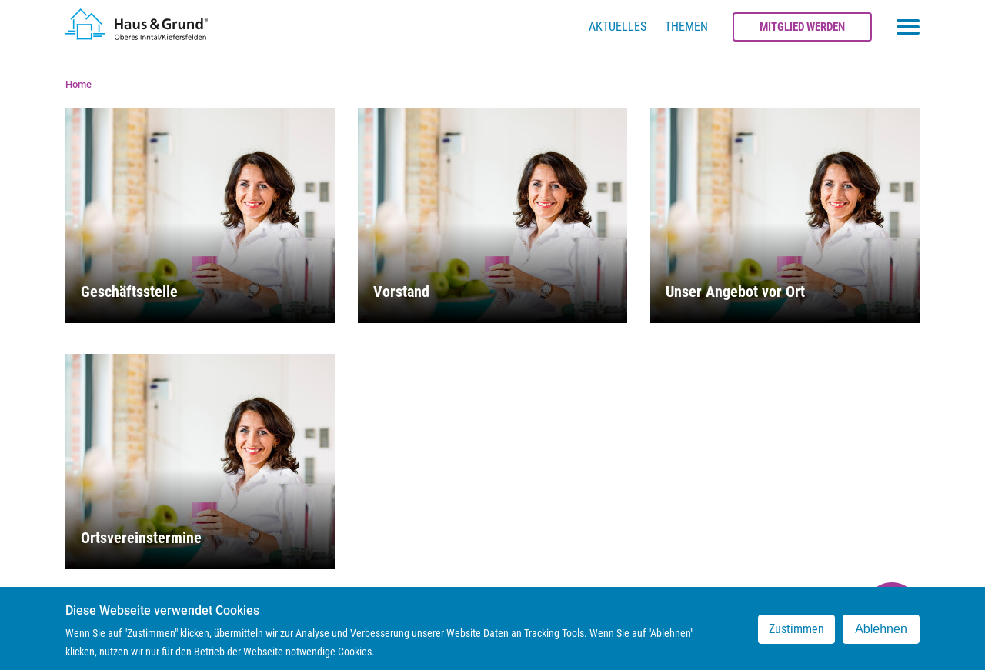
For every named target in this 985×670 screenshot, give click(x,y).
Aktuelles (617, 26)
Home (78, 84)
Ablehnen (881, 635)
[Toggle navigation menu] (908, 27)
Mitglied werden (802, 27)
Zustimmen (796, 635)
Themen (686, 26)
